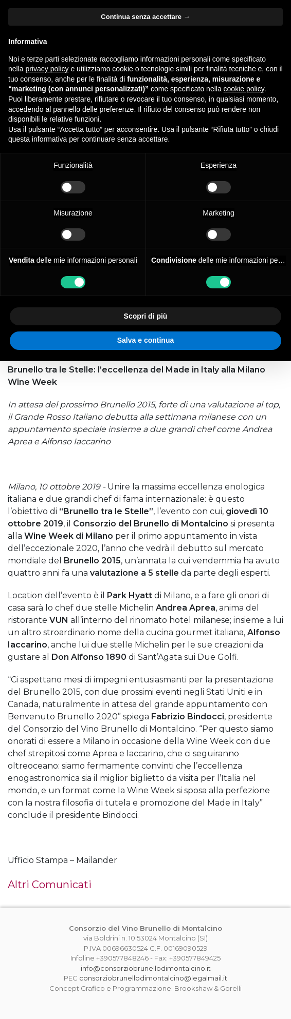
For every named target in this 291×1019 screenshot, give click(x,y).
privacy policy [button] (46, 69)
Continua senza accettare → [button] (145, 17)
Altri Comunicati (50, 884)
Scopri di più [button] (146, 316)
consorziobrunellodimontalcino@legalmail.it (153, 978)
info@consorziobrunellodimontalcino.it (146, 968)
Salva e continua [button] (145, 340)
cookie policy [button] (244, 89)
